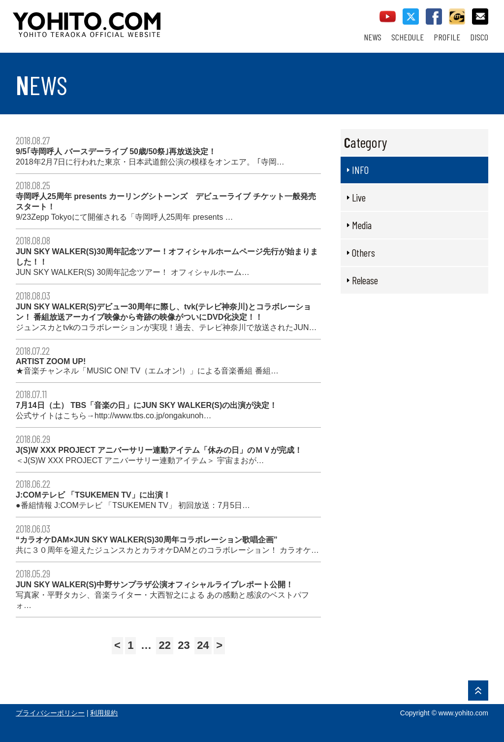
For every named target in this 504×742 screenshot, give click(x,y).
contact (480, 16)
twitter (411, 16)
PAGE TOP (478, 690)
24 (203, 645)
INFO (360, 170)
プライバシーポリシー (50, 713)
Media (362, 225)
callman (457, 16)
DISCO (479, 37)
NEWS (372, 37)
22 (164, 645)
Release (365, 280)
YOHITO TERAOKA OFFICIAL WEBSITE (124, 19)
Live (359, 197)
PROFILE (447, 37)
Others (363, 252)
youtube (387, 16)
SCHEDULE (407, 37)
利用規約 (104, 713)
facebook (434, 16)
